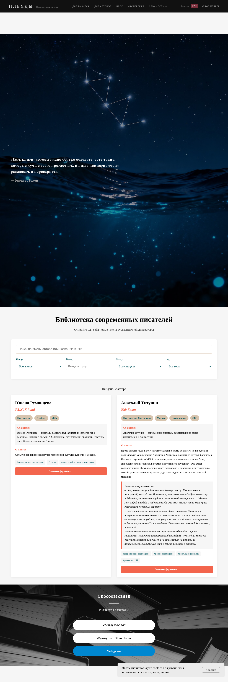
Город (69, 359)
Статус (120, 359)
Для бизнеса (81, 6)
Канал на (189, 6)
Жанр (19, 359)
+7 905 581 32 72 (210, 6)
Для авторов (103, 6)
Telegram (114, 651)
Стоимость (156, 6)
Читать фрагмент (61, 471)
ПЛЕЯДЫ (21, 6)
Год (168, 359)
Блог (119, 6)
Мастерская (136, 6)
